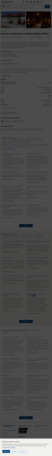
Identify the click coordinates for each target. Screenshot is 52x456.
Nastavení (23, 451)
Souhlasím (6, 451)
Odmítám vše (15, 451)
